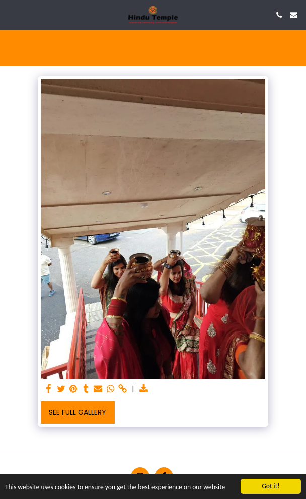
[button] (11, 14)
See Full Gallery (77, 412)
